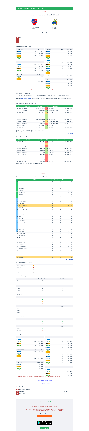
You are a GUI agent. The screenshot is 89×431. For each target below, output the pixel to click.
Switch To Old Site (44, 428)
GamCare (54, 413)
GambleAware (36, 413)
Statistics (33, 8)
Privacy (39, 404)
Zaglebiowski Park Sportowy (25, 98)
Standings (26, 8)
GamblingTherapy (45, 413)
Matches (19, 8)
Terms (44, 404)
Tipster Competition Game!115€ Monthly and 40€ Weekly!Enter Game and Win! (44, 382)
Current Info (70, 133)
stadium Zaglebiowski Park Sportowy (23, 100)
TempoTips (44, 11)
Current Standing (69, 259)
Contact (49, 404)
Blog (43, 8)
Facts (38, 8)
